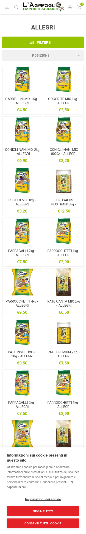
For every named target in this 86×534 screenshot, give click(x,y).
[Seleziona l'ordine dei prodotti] (43, 55)
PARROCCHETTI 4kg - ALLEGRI (22, 303)
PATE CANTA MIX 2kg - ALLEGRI (63, 303)
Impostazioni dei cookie (43, 499)
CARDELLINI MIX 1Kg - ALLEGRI (22, 101)
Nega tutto (43, 511)
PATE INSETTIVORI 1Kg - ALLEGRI (22, 354)
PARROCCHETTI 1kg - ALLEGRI (63, 253)
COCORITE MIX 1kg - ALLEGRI (63, 101)
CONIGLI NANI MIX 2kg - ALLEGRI (22, 152)
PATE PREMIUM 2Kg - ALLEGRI (64, 354)
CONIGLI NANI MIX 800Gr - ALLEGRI (64, 152)
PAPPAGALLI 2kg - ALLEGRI (22, 253)
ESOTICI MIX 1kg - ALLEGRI (22, 202)
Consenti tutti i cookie (43, 523)
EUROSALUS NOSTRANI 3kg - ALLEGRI (63, 204)
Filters (44, 42)
